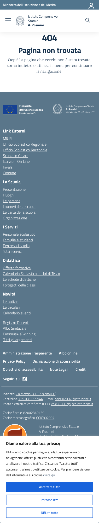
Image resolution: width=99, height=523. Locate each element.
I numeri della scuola (19, 206)
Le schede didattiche (19, 279)
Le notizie (10, 301)
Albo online (68, 353)
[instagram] (25, 379)
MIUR (7, 138)
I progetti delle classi (19, 285)
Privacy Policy (14, 361)
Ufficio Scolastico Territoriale (25, 150)
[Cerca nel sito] (87, 21)
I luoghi (8, 195)
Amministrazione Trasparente (27, 353)
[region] (49, 479)
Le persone (11, 201)
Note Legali (59, 369)
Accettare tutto (49, 486)
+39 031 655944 (30, 398)
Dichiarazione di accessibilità (56, 361)
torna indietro (19, 65)
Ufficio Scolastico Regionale (25, 144)
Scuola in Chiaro (15, 155)
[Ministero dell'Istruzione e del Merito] (29, 4)
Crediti (81, 369)
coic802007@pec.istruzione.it (72, 403)
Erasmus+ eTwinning (19, 334)
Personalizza (49, 499)
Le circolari (11, 307)
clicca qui (49, 474)
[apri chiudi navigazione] (8, 21)
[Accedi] (91, 5)
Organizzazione (15, 218)
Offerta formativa (17, 268)
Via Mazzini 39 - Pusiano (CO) (36, 393)
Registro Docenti (16, 322)
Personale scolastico (19, 234)
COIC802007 (45, 417)
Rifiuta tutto (49, 512)
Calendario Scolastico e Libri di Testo (31, 273)
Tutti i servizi (12, 251)
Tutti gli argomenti (17, 340)
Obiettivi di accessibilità (23, 369)
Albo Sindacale (14, 328)
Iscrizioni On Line (16, 161)
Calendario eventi (17, 313)
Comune (9, 173)
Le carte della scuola (19, 212)
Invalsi (8, 167)
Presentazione (14, 189)
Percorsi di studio (16, 245)
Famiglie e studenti (18, 240)
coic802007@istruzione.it (73, 398)
